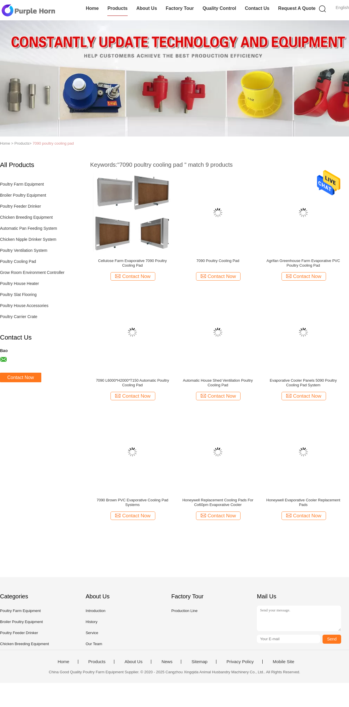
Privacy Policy (240, 662)
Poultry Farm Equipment (22, 184)
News (166, 662)
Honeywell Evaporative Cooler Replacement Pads (303, 502)
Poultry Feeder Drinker (20, 206)
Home (92, 8)
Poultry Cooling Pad (18, 261)
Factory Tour (180, 8)
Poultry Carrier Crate (18, 316)
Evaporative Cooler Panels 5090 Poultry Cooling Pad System (303, 382)
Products (117, 8)
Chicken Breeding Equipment (26, 217)
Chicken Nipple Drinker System (28, 239)
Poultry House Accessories (24, 305)
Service (92, 633)
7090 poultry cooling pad (53, 143)
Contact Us (257, 8)
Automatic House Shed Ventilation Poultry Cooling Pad (218, 382)
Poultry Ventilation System (23, 250)
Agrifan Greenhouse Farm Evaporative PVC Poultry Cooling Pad (303, 263)
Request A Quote (297, 8)
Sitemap (199, 662)
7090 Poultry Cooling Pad (217, 261)
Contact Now (20, 377)
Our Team (94, 644)
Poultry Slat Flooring (18, 294)
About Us (146, 8)
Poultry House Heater (19, 283)
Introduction (95, 611)
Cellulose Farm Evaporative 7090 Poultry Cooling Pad (132, 263)
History (91, 622)
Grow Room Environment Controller (32, 272)
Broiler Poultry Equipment (23, 195)
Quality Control (219, 8)
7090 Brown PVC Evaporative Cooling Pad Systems (132, 502)
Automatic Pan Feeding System (28, 228)
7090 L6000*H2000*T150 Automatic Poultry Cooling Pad (132, 382)
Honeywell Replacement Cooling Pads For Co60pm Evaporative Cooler (217, 502)
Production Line (184, 611)
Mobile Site (283, 662)
